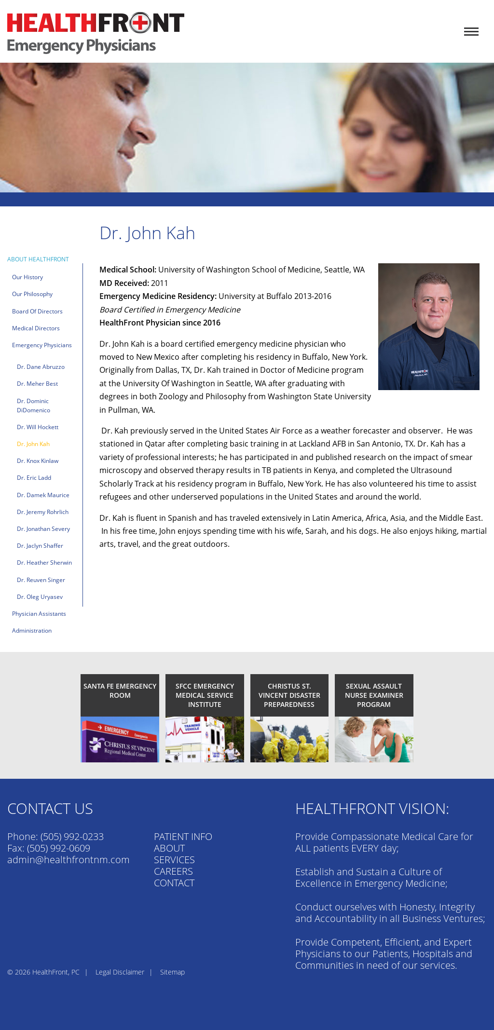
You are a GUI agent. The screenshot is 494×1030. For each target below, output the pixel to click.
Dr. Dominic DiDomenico (33, 405)
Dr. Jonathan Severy (43, 529)
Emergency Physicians (42, 345)
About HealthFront (38, 259)
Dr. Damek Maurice (43, 495)
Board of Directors (37, 311)
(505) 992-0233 (72, 836)
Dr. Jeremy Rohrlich (43, 512)
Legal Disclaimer (120, 971)
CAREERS (173, 871)
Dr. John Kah (33, 444)
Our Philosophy (32, 294)
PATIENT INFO (183, 836)
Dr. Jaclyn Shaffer (40, 546)
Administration (32, 630)
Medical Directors (36, 328)
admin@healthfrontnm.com (68, 859)
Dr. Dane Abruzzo (41, 367)
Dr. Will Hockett (37, 427)
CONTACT (174, 882)
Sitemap (172, 971)
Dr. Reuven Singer (41, 580)
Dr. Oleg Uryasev (40, 597)
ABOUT (169, 847)
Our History (27, 277)
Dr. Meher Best (37, 383)
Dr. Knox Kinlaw (37, 461)
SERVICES (174, 859)
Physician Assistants (39, 614)
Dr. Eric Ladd (34, 478)
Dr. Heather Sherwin (44, 562)
